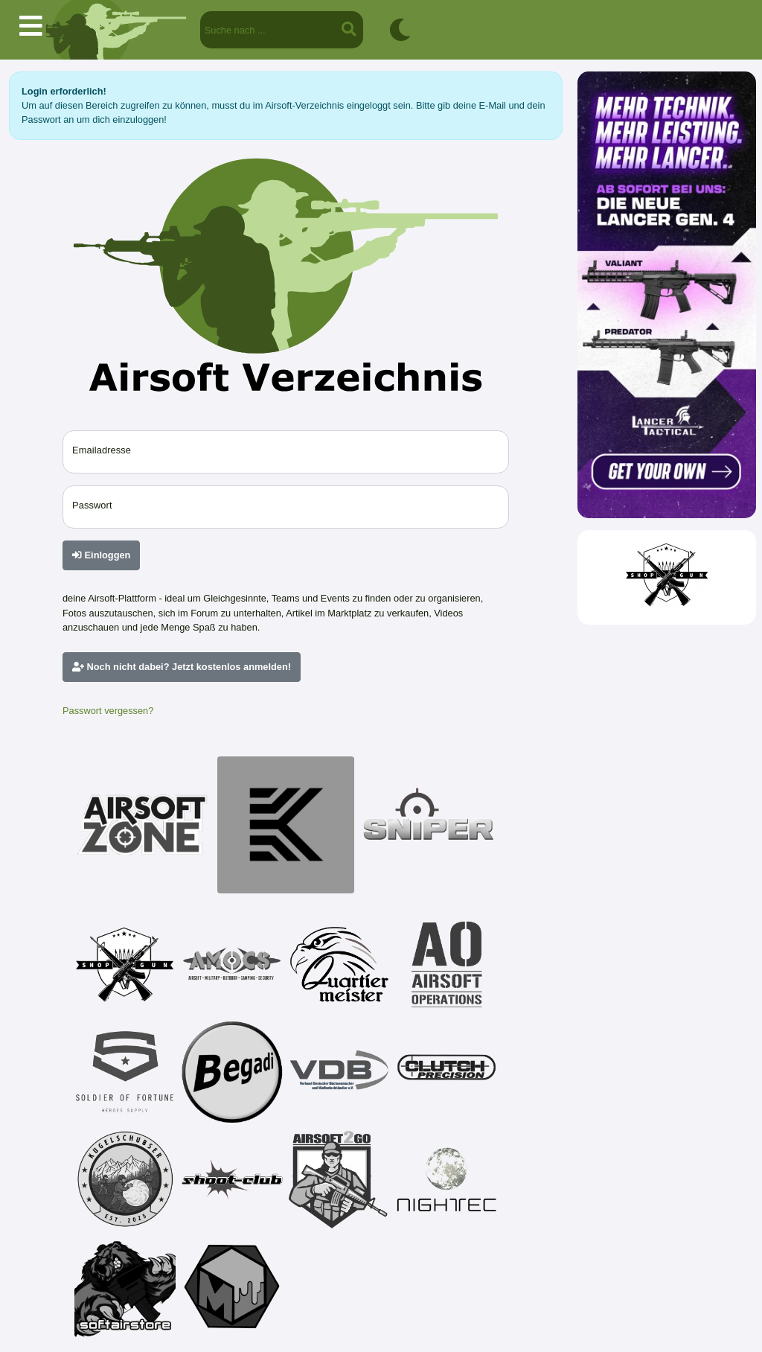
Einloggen (101, 555)
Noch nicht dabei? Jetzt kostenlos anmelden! (181, 666)
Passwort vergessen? (108, 710)
